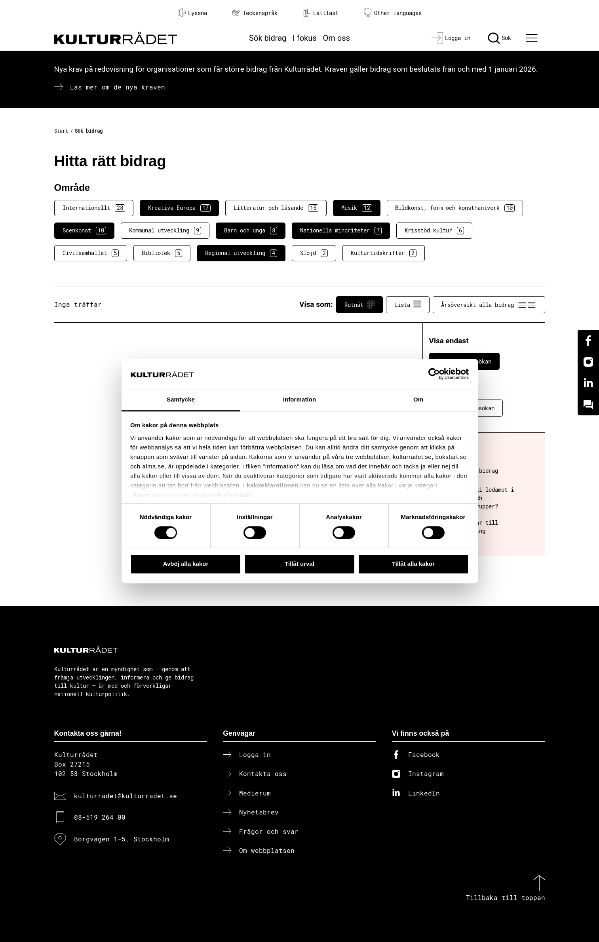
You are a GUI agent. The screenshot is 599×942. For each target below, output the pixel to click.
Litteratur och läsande (276, 208)
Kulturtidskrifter (383, 253)
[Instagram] (588, 362)
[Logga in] (451, 38)
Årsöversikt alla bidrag (489, 304)
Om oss (336, 38)
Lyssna (192, 12)
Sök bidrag (267, 38)
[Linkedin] (588, 383)
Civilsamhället (91, 253)
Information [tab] (299, 399)
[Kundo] (588, 404)
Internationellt (94, 208)
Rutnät (359, 304)
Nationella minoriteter (341, 230)
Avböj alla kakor (186, 563)
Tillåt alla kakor (413, 563)
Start (61, 131)
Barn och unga (250, 230)
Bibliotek (162, 253)
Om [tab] (418, 399)
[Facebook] (588, 340)
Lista (407, 304)
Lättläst (320, 13)
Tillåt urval (299, 563)
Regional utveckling (241, 253)
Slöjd (314, 253)
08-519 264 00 (100, 817)
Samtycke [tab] (181, 399)
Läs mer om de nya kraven (117, 87)
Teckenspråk (255, 13)
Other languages (393, 12)
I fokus (304, 38)
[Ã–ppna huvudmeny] (532, 38)
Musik (356, 208)
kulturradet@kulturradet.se (125, 796)
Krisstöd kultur (434, 230)
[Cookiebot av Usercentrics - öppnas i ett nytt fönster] (434, 374)
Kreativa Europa (179, 208)
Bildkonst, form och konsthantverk (455, 208)
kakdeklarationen (273, 485)
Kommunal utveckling (165, 230)
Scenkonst (84, 230)
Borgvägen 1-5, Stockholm (121, 839)
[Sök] (499, 38)
